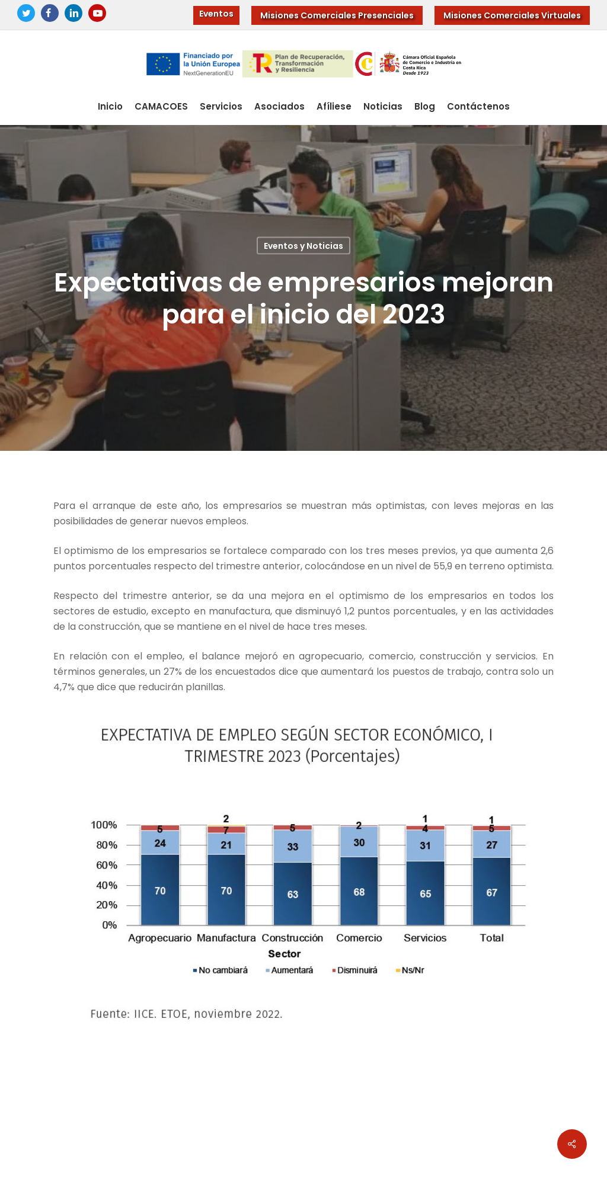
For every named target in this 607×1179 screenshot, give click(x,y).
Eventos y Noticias (303, 245)
